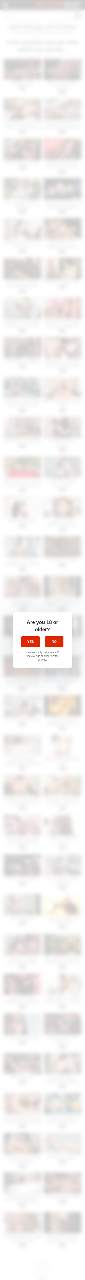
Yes (30, 641)
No (54, 641)
